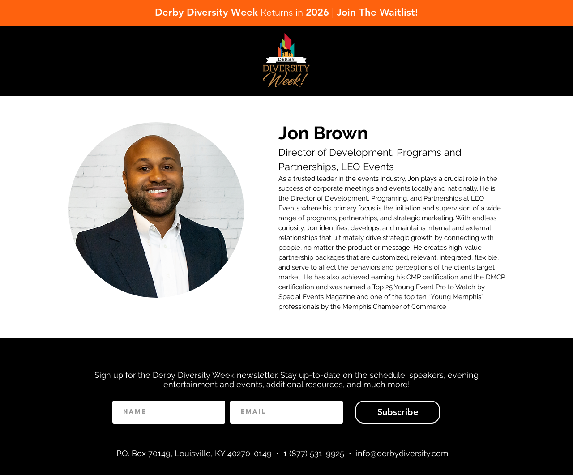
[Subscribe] (397, 412)
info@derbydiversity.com (402, 453)
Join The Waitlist (376, 12)
